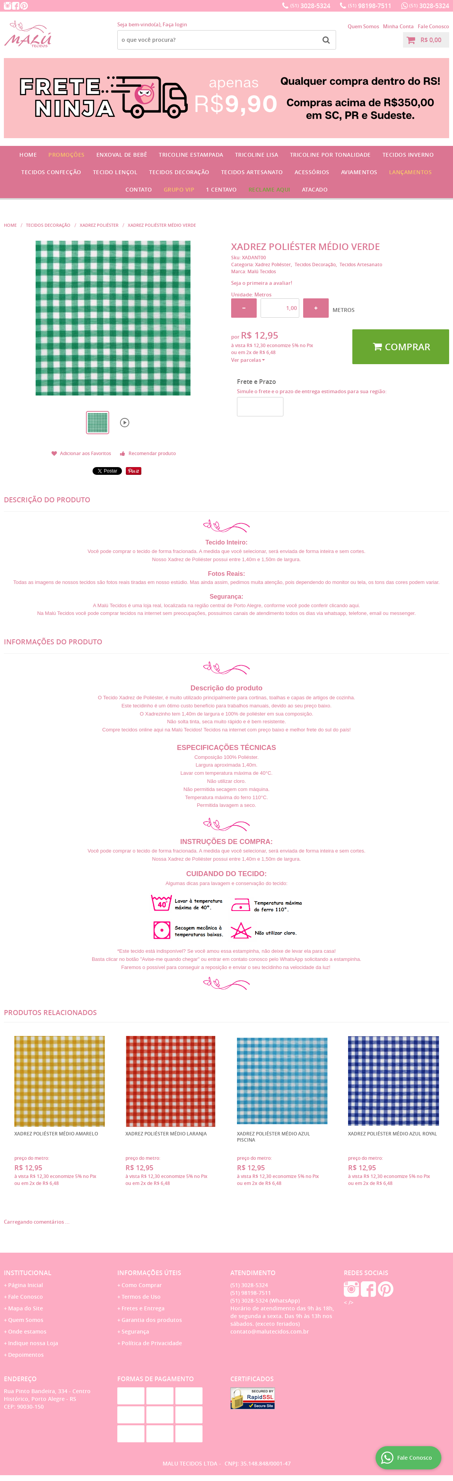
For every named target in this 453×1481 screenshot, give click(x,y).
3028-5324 (310, 6)
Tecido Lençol (115, 172)
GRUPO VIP (179, 189)
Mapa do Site (25, 1308)
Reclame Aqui (269, 189)
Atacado (315, 189)
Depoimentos (26, 1354)
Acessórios (312, 172)
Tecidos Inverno (408, 154)
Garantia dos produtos (152, 1319)
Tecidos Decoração (179, 172)
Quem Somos (363, 26)
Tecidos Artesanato (252, 172)
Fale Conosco (433, 26)
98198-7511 (369, 6)
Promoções (66, 154)
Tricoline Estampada (191, 154)
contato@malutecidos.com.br (269, 1331)
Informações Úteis (149, 1273)
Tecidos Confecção (51, 172)
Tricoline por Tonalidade (330, 154)
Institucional (27, 1273)
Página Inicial (25, 1285)
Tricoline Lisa (256, 154)
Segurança (135, 1331)
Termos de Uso (141, 1296)
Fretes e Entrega (143, 1308)
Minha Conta (398, 26)
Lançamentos (410, 172)
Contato (138, 189)
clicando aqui (344, 605)
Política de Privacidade (152, 1343)
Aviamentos (359, 172)
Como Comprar (142, 1285)
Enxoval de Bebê (122, 154)
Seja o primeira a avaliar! (261, 282)
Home (28, 154)
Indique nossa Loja (33, 1343)
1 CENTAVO (221, 189)
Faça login (175, 24)
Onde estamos (27, 1331)
